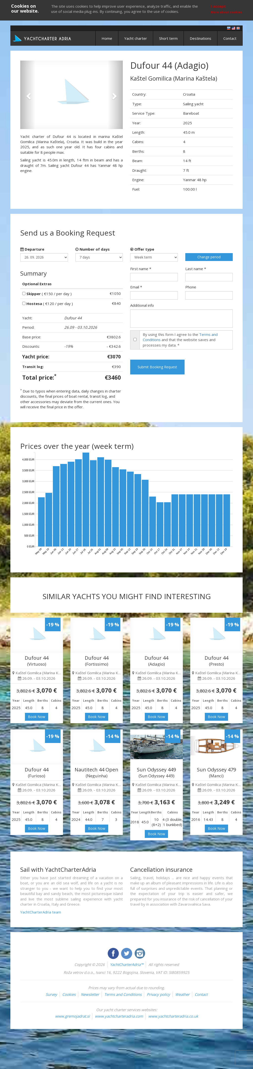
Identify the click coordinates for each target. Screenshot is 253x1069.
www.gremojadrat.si (72, 1016)
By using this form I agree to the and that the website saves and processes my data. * (180, 340)
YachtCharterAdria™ (126, 964)
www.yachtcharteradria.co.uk (173, 1016)
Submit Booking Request (157, 367)
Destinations (200, 38)
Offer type (142, 249)
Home (107, 38)
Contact (229, 38)
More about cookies (226, 12)
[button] (28, 95)
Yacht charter (135, 38)
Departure (32, 249)
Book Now (36, 716)
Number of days (92, 249)
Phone (190, 286)
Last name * (195, 268)
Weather (182, 994)
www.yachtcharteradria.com (119, 1016)
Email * (136, 286)
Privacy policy (158, 994)
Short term (168, 38)
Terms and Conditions (123, 994)
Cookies (69, 994)
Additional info (142, 305)
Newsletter (90, 994)
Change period (209, 257)
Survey (51, 994)
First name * (140, 268)
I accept (218, 6)
